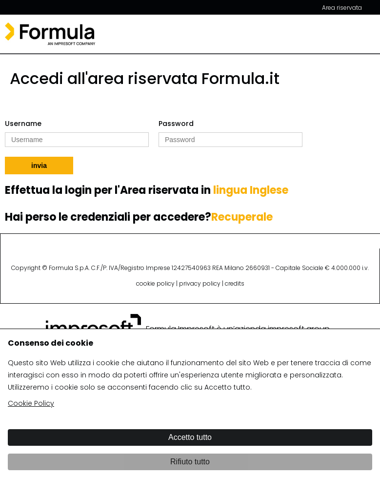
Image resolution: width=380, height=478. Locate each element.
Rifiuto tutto (190, 461)
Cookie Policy (31, 403)
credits (234, 283)
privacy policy (199, 283)
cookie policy (155, 283)
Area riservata (342, 7)
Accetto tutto (190, 437)
